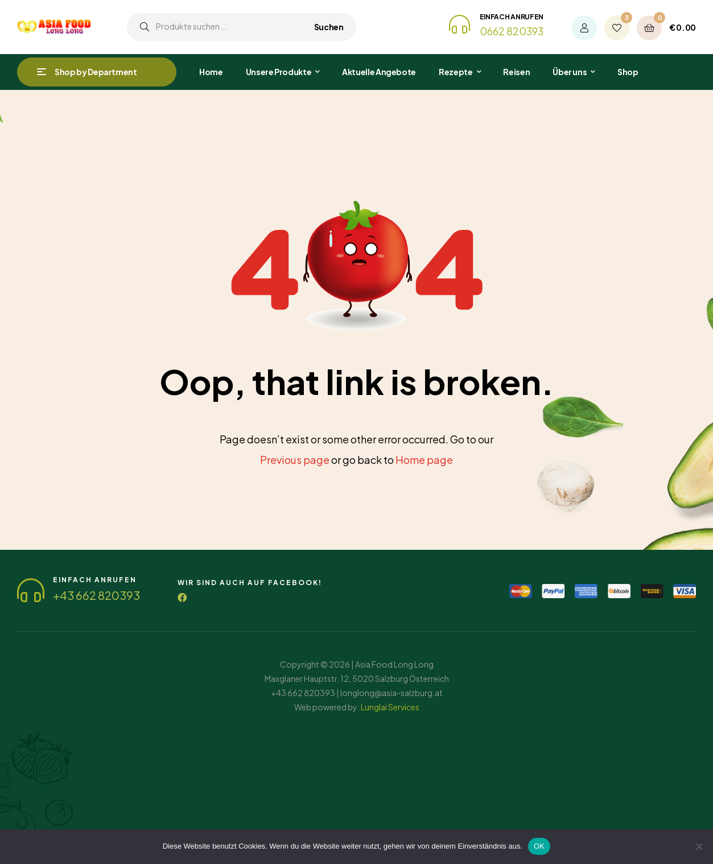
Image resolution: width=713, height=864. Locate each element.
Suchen (329, 27)
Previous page (294, 459)
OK (539, 846)
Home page (424, 459)
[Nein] (698, 846)
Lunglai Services (390, 707)
